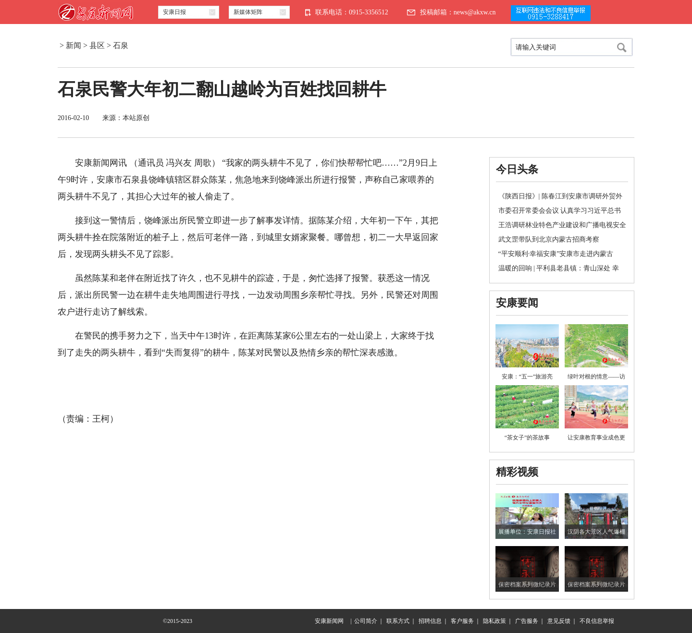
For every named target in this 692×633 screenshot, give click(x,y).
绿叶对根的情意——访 (596, 376)
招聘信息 (430, 621)
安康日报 (174, 12)
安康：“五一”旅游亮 (527, 376)
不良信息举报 (597, 621)
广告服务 (526, 621)
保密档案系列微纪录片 (527, 584)
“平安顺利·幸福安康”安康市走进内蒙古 (556, 253)
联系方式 (397, 621)
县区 (97, 45)
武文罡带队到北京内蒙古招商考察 (548, 239)
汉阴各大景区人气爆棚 (596, 531)
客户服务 (462, 621)
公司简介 (365, 621)
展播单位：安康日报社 (527, 531)
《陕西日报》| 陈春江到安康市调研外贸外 (560, 196)
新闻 (73, 45)
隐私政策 (494, 621)
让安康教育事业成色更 (596, 437)
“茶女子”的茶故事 (527, 437)
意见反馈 (558, 621)
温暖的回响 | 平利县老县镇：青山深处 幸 (558, 268)
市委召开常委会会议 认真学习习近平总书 (559, 210)
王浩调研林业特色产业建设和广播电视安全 (562, 225)
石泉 (120, 45)
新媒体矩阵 (248, 12)
